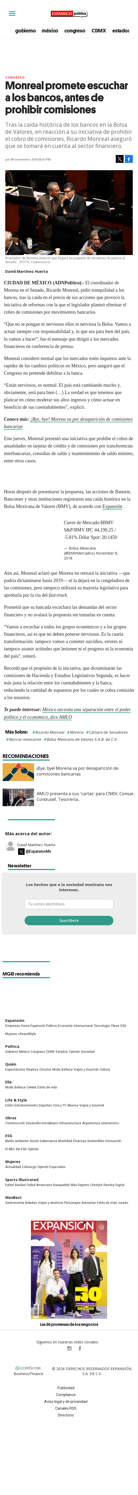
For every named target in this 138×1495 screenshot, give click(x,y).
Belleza (67, 1069)
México (24, 1052)
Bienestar (89, 1203)
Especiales (57, 1167)
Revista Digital (113, 1185)
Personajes (72, 1203)
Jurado (123, 1203)
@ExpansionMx (38, 852)
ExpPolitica (59, 1348)
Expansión (112, 506)
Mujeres (11, 1034)
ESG (123, 1026)
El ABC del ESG (16, 1149)
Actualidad (13, 1167)
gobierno (25, 30)
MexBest (13, 1197)
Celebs (31, 1087)
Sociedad (88, 1052)
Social (34, 1141)
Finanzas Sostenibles (88, 1141)
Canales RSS (65, 1408)
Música (73, 1105)
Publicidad (65, 1388)
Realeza (32, 1069)
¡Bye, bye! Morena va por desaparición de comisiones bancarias (77, 771)
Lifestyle (96, 1185)
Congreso (15, 77)
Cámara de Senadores (108, 732)
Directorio (66, 1415)
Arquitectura (91, 1123)
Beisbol (20, 1185)
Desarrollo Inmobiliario (42, 1123)
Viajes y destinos (50, 1203)
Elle (8, 1081)
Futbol (9, 1185)
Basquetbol (61, 1185)
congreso (74, 30)
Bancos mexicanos (25, 739)
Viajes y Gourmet (86, 1069)
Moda (56, 1069)
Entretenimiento (26, 1105)
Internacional (83, 1026)
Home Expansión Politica (39, 1026)
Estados (62, 1052)
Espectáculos (15, 1069)
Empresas (12, 1026)
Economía (65, 1026)
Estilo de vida (47, 1087)
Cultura (105, 1069)
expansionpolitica (69, 1348)
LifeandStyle (27, 1034)
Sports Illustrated (21, 1179)
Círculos (45, 1069)
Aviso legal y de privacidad (65, 1401)
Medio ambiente (17, 1141)
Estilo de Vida (107, 1203)
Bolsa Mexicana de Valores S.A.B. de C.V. (82, 739)
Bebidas (31, 1203)
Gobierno (11, 1052)
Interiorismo (110, 1123)
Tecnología (102, 1026)
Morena (76, 732)
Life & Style (16, 1100)
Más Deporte (80, 1185)
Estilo (9, 1105)
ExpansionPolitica (80, 1348)
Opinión (74, 1052)
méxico (50, 30)
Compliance (66, 1395)
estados (121, 30)
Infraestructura (70, 1123)
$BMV (107, 522)
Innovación (113, 1141)
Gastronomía (14, 1203)
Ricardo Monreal (49, 732)
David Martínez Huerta (36, 844)
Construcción (15, 1123)
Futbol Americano (39, 1185)
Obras (115, 1026)
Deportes (45, 1105)
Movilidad (65, 1141)
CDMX (99, 30)
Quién (10, 1064)
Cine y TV (60, 1105)
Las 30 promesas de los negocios (69, 1324)
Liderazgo (29, 1167)
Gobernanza (48, 1141)
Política (12, 1046)
